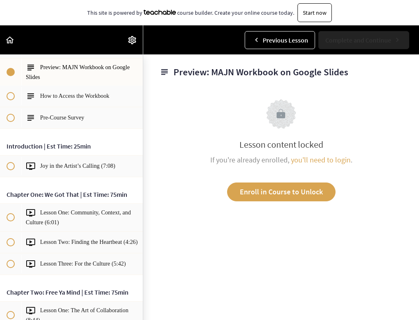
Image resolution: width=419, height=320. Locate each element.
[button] (10, 39)
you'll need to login (321, 160)
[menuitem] (132, 39)
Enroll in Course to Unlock (281, 191)
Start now (315, 12)
